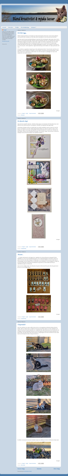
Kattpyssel (33, 27)
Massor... (20, 255)
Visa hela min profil (5, 41)
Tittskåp (17, 27)
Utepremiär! (22, 325)
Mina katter (10, 27)
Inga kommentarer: (32, 113)
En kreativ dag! (23, 121)
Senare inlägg (21, 468)
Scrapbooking (23, 248)
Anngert (5, 29)
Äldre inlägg (57, 468)
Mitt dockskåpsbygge (25, 27)
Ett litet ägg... (22, 33)
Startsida (4, 27)
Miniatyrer (23, 115)
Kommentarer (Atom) (28, 471)
